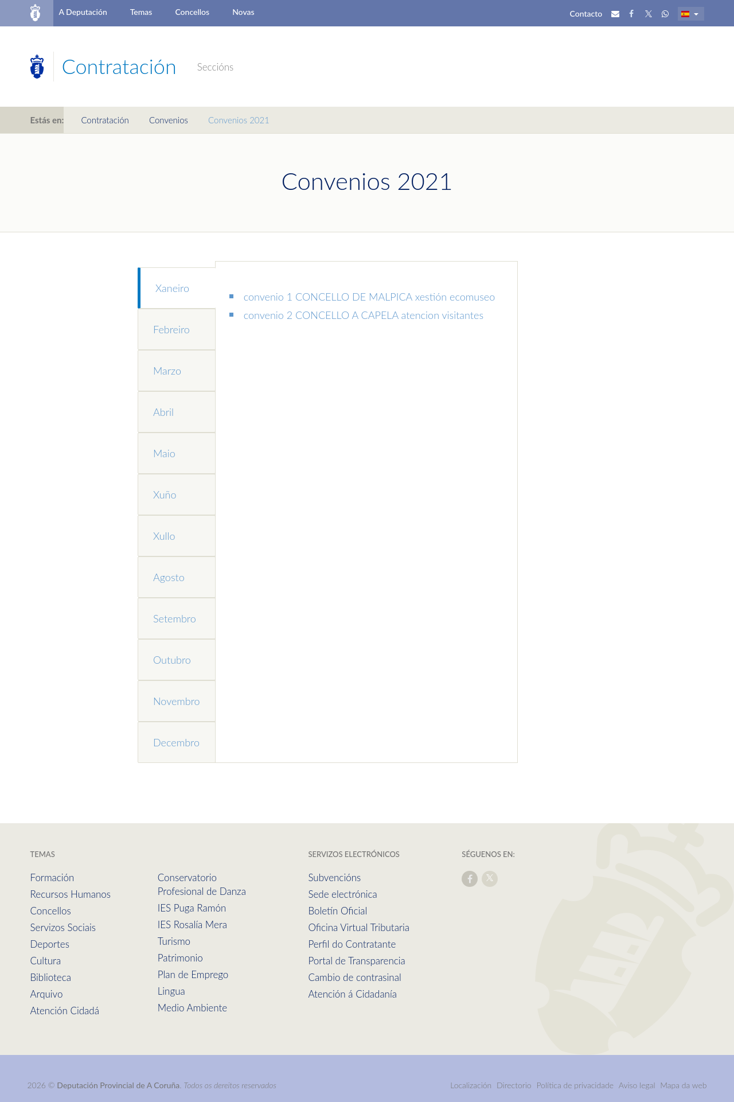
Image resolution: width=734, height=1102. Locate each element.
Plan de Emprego (193, 974)
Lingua (171, 991)
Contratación (104, 120)
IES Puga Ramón (192, 908)
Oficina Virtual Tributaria (358, 927)
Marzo (167, 370)
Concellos (192, 12)
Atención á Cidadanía (352, 994)
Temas (141, 12)
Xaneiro (172, 288)
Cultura (45, 961)
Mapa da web (683, 1085)
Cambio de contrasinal (354, 977)
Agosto (169, 577)
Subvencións (334, 877)
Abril (163, 412)
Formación (52, 877)
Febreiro (171, 329)
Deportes (49, 944)
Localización (470, 1085)
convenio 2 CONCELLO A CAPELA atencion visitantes (363, 315)
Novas (243, 12)
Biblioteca (50, 977)
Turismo (174, 941)
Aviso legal (637, 1085)
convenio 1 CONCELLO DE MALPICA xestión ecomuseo (369, 296)
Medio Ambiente (192, 1008)
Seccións (215, 67)
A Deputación (82, 12)
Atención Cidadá (64, 1010)
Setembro (174, 618)
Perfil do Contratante (352, 944)
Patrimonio (180, 958)
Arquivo (46, 994)
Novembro (176, 701)
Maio (164, 453)
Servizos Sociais (63, 927)
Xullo (164, 535)
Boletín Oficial (337, 911)
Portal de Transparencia (356, 961)
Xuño (164, 494)
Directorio (514, 1085)
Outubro (172, 659)
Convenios (168, 120)
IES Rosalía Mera (192, 924)
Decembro (176, 742)
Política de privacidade (575, 1085)
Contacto (586, 13)
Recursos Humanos (70, 894)
